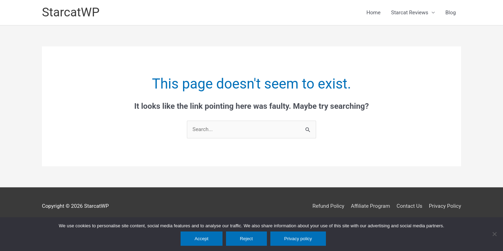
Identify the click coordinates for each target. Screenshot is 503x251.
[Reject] (494, 233)
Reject (246, 238)
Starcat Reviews (409, 12)
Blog (450, 12)
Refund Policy (328, 206)
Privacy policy (298, 238)
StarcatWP (71, 12)
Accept (202, 238)
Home (373, 12)
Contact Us (409, 206)
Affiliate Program (370, 206)
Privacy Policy (445, 206)
